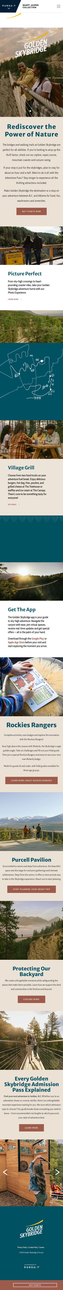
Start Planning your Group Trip (31, 889)
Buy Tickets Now (31, 211)
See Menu (12, 505)
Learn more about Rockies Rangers (31, 780)
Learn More (13, 299)
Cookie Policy (33, 1247)
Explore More (31, 999)
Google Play (38, 638)
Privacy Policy (22, 1247)
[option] (31, 268)
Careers (41, 1247)
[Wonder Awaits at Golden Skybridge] (31, 538)
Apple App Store (16, 642)
